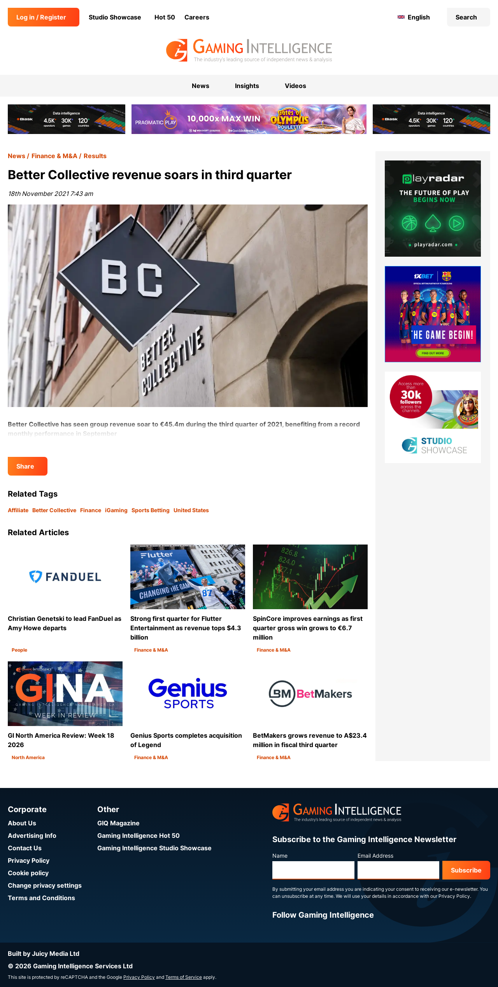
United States (191, 510)
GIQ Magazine (118, 823)
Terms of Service (183, 977)
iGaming (116, 510)
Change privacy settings (45, 885)
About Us (22, 823)
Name (280, 855)
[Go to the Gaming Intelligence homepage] (248, 50)
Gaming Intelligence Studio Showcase (154, 848)
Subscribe (466, 870)
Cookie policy (28, 873)
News (16, 156)
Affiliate (18, 510)
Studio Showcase (115, 17)
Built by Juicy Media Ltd (43, 953)
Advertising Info (32, 835)
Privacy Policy (28, 860)
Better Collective (54, 510)
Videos (295, 86)
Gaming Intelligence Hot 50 (138, 835)
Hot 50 (164, 17)
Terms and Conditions (41, 898)
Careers (196, 17)
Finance (90, 510)
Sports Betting (151, 510)
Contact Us (25, 848)
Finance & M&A (54, 156)
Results (95, 156)
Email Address (375, 855)
